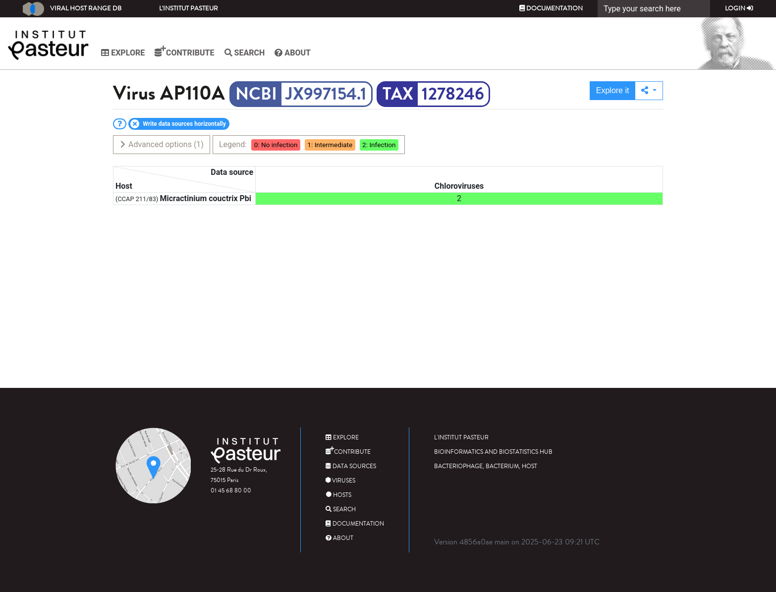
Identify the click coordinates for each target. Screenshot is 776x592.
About (294, 52)
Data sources (351, 466)
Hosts (338, 495)
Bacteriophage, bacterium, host (485, 466)
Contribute (186, 51)
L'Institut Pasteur (188, 8)
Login (739, 8)
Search (245, 52)
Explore (124, 52)
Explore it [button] (612, 90)
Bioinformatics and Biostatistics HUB (493, 452)
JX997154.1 (326, 94)
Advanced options (161, 144)
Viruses (340, 481)
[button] (649, 90)
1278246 (453, 94)
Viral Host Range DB (72, 9)
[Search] (654, 8)
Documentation (551, 8)
